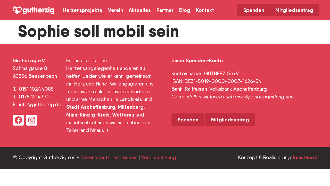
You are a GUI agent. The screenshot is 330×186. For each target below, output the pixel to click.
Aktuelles (140, 10)
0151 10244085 (36, 89)
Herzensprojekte (82, 10)
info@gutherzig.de (40, 104)
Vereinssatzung (158, 157)
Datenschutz (95, 157)
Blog (184, 10)
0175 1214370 (35, 97)
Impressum (125, 157)
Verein (115, 10)
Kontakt (205, 10)
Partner (165, 10)
